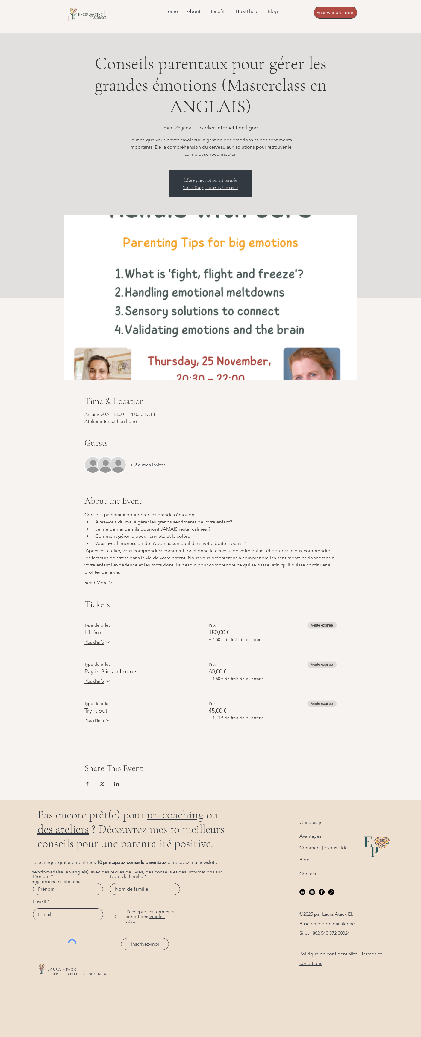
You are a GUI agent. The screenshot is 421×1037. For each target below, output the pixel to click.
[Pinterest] (331, 892)
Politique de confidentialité (328, 954)
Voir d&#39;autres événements (210, 187)
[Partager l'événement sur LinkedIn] (116, 784)
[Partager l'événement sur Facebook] (87, 784)
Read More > (98, 582)
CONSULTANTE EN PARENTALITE (82, 974)
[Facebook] (322, 892)
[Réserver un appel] (335, 13)
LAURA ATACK (62, 969)
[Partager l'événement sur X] (102, 784)
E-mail (39, 901)
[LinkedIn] (302, 892)
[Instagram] (312, 892)
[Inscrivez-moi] (145, 944)
